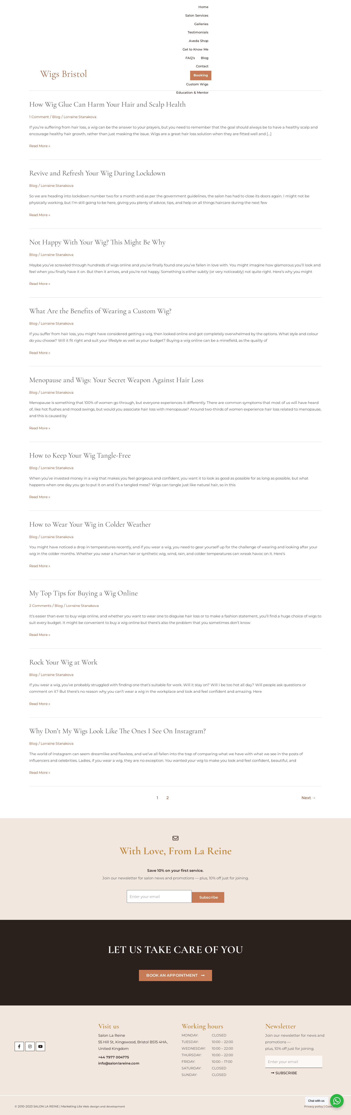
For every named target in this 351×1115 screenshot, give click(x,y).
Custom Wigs (329, 9)
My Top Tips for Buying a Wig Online (83, 591)
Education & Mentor (323, 18)
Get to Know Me (225, 9)
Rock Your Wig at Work (63, 660)
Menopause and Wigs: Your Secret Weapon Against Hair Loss (116, 379)
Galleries (142, 9)
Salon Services (116, 9)
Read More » (40, 145)
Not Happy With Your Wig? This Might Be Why (97, 241)
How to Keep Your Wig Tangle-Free (80, 454)
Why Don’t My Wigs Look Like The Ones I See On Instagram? (117, 729)
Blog (265, 9)
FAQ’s (250, 9)
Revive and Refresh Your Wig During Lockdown (97, 173)
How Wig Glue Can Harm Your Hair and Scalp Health (107, 104)
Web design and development (105, 1104)
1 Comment (39, 116)
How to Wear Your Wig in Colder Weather (90, 523)
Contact (282, 9)
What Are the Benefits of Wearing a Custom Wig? (100, 310)
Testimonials (167, 9)
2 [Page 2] (167, 796)
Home (93, 9)
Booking (303, 9)
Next (309, 796)
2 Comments (41, 604)
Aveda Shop (194, 9)
